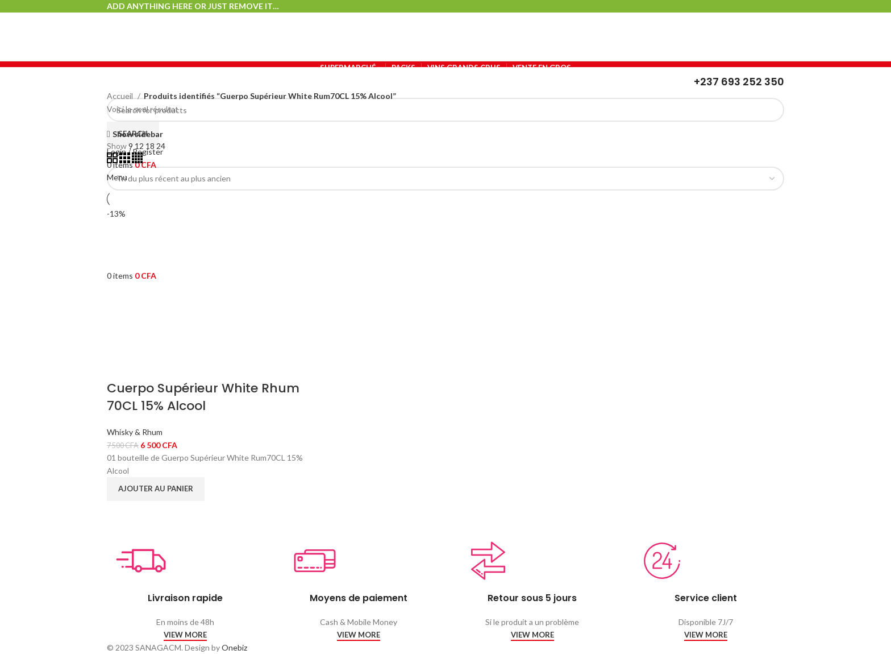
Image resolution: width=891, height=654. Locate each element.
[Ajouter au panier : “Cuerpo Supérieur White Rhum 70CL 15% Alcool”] (156, 489)
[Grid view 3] (125, 160)
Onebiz (234, 647)
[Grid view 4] (137, 160)
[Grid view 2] (113, 160)
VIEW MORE (185, 635)
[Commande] (445, 179)
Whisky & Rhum (135, 432)
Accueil (121, 96)
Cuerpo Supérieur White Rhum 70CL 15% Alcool (203, 397)
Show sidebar (138, 134)
